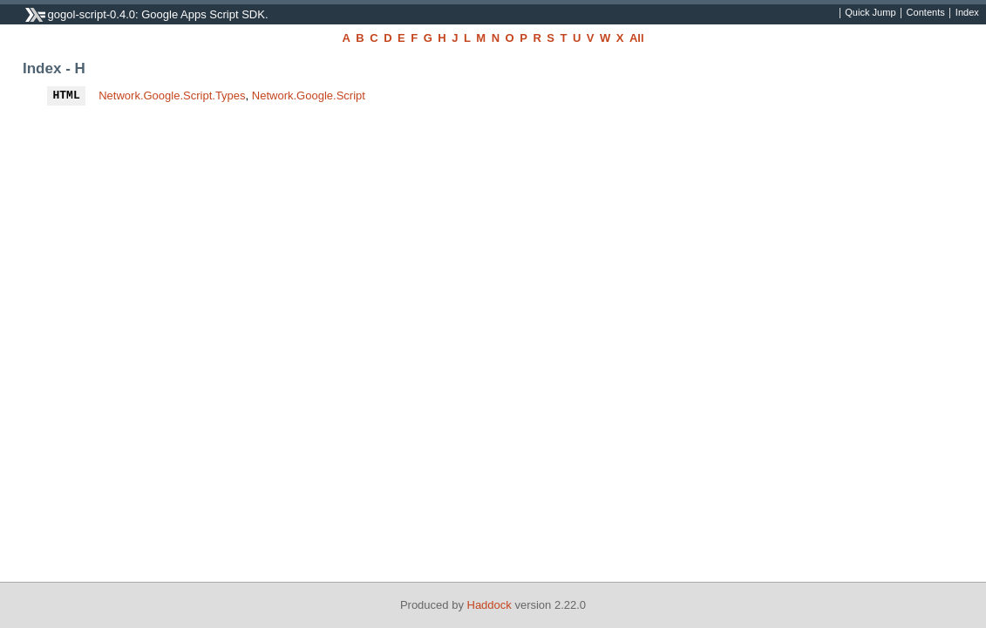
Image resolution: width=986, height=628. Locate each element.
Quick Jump (870, 13)
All (636, 37)
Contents (926, 13)
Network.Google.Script (308, 95)
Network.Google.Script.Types (172, 95)
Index (967, 13)
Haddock (489, 604)
